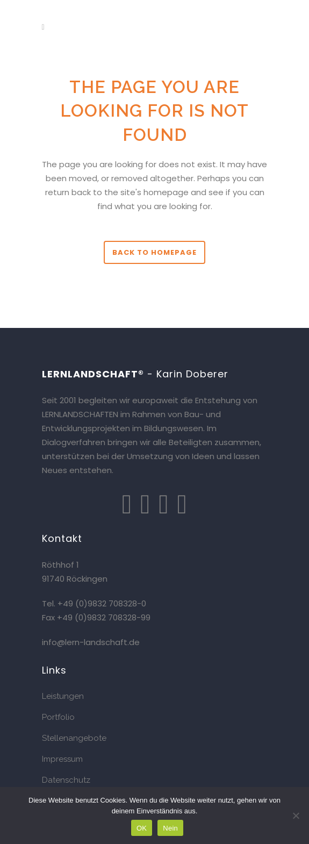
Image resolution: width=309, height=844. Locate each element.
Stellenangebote (74, 738)
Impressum (62, 759)
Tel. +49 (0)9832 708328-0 (94, 603)
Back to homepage (154, 252)
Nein (170, 828)
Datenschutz (66, 780)
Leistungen (63, 696)
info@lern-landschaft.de (91, 642)
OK (141, 828)
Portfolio (58, 717)
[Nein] (295, 815)
